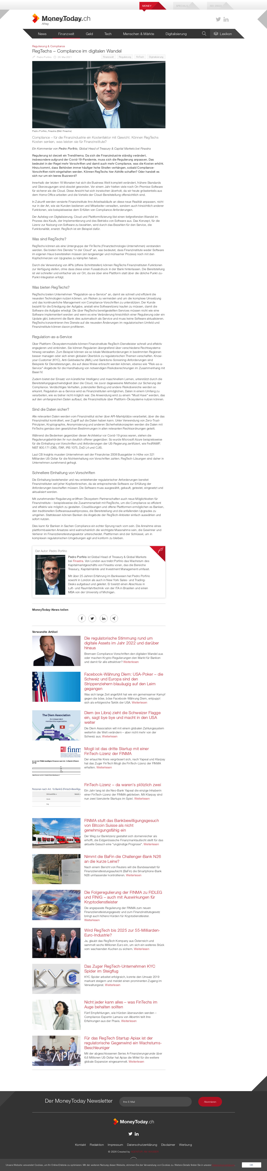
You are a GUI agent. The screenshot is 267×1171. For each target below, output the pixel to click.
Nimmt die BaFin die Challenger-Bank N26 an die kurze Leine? (122, 859)
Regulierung (125, 56)
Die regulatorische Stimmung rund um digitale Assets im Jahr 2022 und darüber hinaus (121, 643)
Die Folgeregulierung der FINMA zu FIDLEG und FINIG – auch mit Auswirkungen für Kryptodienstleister (123, 897)
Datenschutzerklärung (142, 1144)
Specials (182, 5)
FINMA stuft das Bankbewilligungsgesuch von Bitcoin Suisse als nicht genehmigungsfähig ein (121, 825)
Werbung (185, 1144)
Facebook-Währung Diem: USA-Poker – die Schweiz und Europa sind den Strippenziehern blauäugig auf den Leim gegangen (123, 681)
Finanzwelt (66, 34)
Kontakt (80, 1144)
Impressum (115, 1144)
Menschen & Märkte (138, 34)
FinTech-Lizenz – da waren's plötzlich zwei (122, 784)
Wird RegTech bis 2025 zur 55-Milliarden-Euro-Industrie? (122, 932)
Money (147, 5)
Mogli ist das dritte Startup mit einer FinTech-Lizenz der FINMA (116, 751)
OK (251, 1164)
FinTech (140, 56)
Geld (89, 34)
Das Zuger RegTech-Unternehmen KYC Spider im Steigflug (119, 968)
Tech (108, 34)
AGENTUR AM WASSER (145, 1151)
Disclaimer (168, 1144)
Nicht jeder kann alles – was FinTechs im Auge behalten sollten (121, 1004)
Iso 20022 (216, 5)
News (42, 34)
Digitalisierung (176, 34)
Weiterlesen (131, 661)
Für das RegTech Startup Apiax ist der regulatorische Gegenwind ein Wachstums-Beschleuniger (123, 1042)
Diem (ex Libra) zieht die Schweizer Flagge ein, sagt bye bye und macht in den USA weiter (122, 717)
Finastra (78, 561)
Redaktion (97, 1144)
